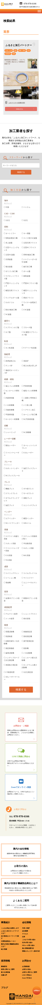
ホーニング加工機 (29, 414)
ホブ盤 (7, 332)
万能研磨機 (9, 410)
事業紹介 (5, 922)
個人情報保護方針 (28, 948)
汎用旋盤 (8, 259)
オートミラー (10, 233)
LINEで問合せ (27, 975)
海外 (6, 200)
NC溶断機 (26, 432)
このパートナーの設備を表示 (16, 102)
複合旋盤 (8, 267)
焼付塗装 (26, 618)
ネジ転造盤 (9, 348)
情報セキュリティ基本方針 (31, 951)
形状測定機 (27, 636)
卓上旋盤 (8, 243)
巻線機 (7, 582)
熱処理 (7, 354)
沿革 (23, 937)
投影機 (25, 648)
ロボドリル (9, 302)
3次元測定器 (27, 672)
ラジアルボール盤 (11, 298)
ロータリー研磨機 (11, 419)
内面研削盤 (9, 398)
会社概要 (25, 931)
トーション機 (10, 578)
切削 (15, 50)
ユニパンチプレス (29, 505)
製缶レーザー (10, 445)
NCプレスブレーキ (12, 476)
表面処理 (7, 53)
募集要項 (4, 966)
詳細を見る (19, 109)
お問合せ (26, 961)
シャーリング (10, 432)
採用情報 (5, 961)
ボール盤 (26, 271)
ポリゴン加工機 (10, 271)
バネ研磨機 (9, 405)
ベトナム (26, 207)
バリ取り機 (27, 405)
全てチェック (8, 203)
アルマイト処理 (10, 614)
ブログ (4, 987)
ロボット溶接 (28, 548)
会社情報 (26, 922)
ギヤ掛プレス (28, 489)
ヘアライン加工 (28, 410)
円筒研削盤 (27, 386)
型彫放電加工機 (10, 238)
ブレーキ (8, 462)
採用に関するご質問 (7, 969)
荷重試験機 (9, 632)
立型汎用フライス (29, 243)
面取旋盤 (26, 276)
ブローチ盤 (27, 327)
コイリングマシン (11, 573)
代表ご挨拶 (26, 928)
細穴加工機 (27, 267)
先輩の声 (4, 975)
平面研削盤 (9, 414)
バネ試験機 (27, 653)
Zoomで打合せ (27, 978)
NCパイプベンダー (12, 523)
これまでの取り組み (28, 939)
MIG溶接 (26, 555)
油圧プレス (9, 505)
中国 (6, 207)
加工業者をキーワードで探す (10, 937)
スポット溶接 (10, 543)
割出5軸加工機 (10, 310)
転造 (6, 341)
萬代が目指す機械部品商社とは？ (10, 945)
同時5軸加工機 (28, 255)
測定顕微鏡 (9, 648)
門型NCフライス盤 (30, 283)
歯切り (7, 321)
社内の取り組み (27, 942)
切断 (6, 426)
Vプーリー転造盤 (29, 348)
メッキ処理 (9, 618)
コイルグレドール (29, 573)
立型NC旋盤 (9, 255)
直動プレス (27, 498)
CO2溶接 (8, 555)
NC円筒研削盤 (28, 419)
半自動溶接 (27, 543)
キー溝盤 (26, 233)
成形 (6, 566)
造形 (28, 50)
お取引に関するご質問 (29, 972)
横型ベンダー (28, 518)
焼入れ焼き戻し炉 (29, 366)
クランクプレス (10, 493)
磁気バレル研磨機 (29, 391)
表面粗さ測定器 (10, 665)
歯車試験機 (9, 653)
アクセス (25, 934)
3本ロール (26, 523)
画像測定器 (27, 632)
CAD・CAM (8, 50)
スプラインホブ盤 (11, 327)
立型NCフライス (29, 247)
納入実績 (4, 949)
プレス (7, 482)
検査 (13, 53)
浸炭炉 (25, 361)
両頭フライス (28, 298)
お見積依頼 (26, 966)
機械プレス (9, 489)
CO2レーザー (27, 453)
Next (36, 79)
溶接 (6, 529)
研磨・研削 (22, 50)
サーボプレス (28, 493)
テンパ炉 (8, 366)
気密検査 (8, 636)
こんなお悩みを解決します (10, 928)
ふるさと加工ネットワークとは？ (10, 932)
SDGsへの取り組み (28, 945)
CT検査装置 (9, 672)
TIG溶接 (8, 560)
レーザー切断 (10, 439)
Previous (5, 79)
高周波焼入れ (10, 361)
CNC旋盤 (26, 310)
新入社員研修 (5, 972)
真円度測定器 (28, 641)
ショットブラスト (29, 614)
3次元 (25, 220)
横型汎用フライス (11, 290)
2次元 (7, 220)
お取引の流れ (26, 969)
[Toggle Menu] (39, 11)
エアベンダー (10, 518)
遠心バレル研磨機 (11, 386)
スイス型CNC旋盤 (29, 238)
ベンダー (8, 512)
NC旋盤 (7, 314)
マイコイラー (28, 578)
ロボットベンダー (11, 468)
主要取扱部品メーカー (8, 941)
